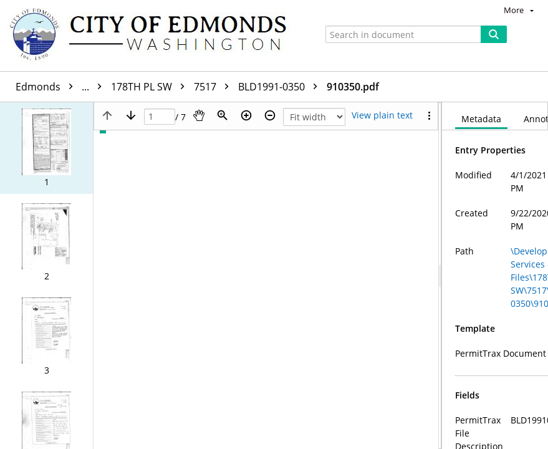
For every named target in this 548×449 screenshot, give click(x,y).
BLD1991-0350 (281, 87)
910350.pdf (353, 87)
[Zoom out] (270, 115)
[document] (495, 275)
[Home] (154, 35)
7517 (214, 87)
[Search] (494, 34)
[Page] (159, 117)
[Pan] (198, 115)
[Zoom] (222, 115)
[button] (46, 148)
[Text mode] (382, 115)
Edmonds (62, 87)
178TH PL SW (151, 87)
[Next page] (131, 115)
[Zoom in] (246, 115)
